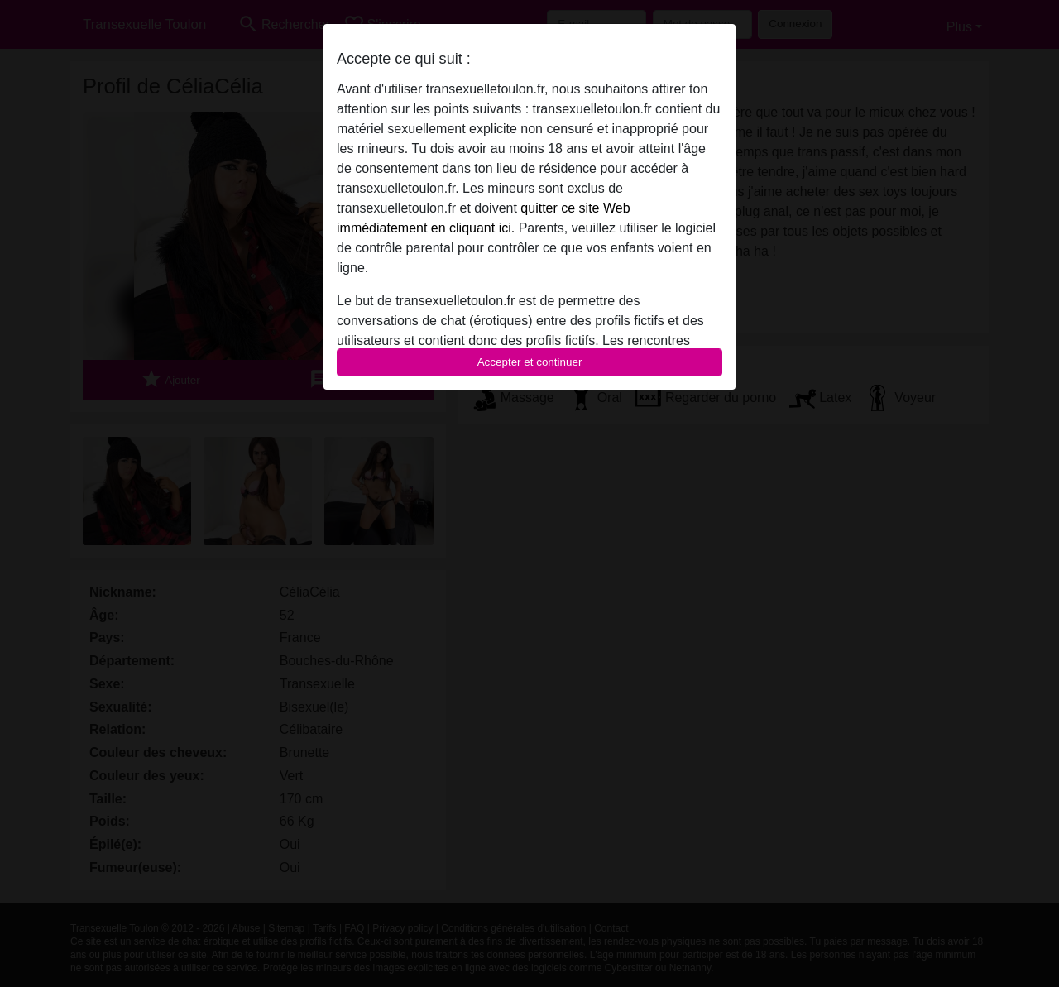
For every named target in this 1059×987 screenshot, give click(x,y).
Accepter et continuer (529, 362)
